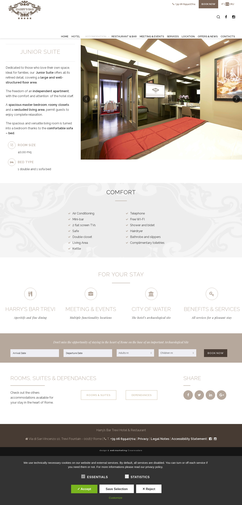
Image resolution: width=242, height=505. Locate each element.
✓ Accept (84, 489)
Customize (115, 497)
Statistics (137, 477)
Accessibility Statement (189, 437)
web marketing (118, 449)
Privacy (143, 437)
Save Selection (117, 489)
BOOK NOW (216, 351)
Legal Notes (160, 437)
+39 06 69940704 (185, 4)
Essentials (94, 477)
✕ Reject (148, 489)
